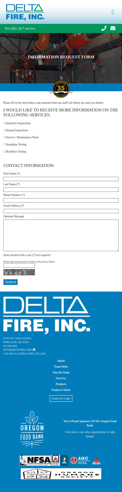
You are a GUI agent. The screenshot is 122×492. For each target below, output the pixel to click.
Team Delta (61, 366)
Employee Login (61, 398)
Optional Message (13, 216)
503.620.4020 (10, 346)
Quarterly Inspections (18, 123)
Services (61, 378)
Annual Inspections (17, 130)
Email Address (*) (13, 205)
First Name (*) (11, 173)
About (61, 360)
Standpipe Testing (16, 144)
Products (61, 384)
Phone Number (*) (14, 195)
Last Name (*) (11, 184)
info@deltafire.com (17, 349)
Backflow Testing (16, 151)
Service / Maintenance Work (22, 137)
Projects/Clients (61, 389)
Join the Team (61, 372)
